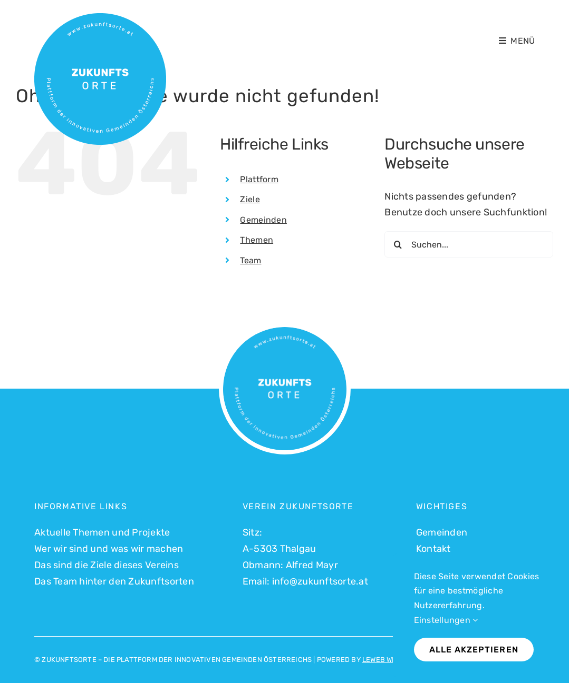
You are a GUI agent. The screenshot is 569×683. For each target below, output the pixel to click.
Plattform (259, 179)
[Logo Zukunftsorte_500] (100, 18)
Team (250, 260)
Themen (256, 240)
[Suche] (397, 244)
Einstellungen (446, 620)
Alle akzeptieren (473, 650)
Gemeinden (263, 220)
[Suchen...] (468, 244)
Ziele (249, 199)
